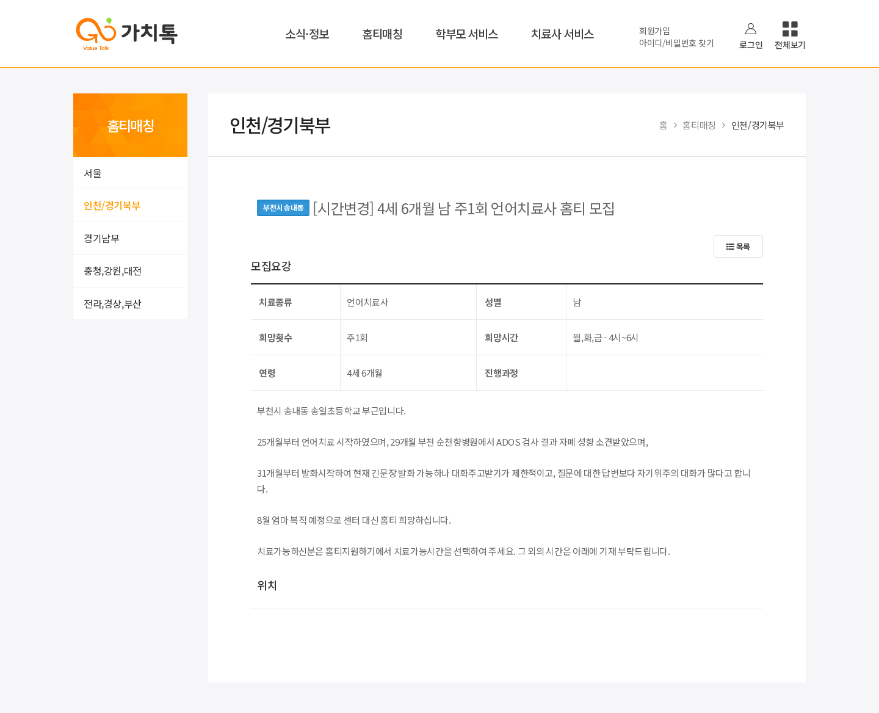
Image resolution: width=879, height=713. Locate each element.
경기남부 (101, 238)
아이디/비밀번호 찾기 (676, 43)
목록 (738, 246)
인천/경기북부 (112, 205)
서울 (92, 172)
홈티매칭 (382, 33)
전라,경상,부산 (113, 303)
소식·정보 (307, 33)
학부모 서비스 (466, 33)
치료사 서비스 (562, 33)
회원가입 (654, 30)
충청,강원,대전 (113, 270)
